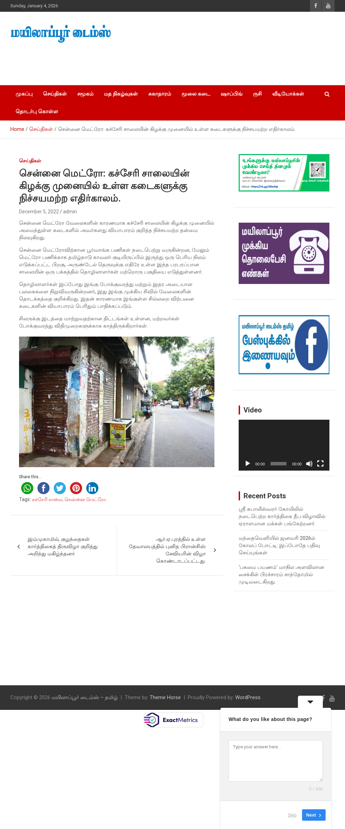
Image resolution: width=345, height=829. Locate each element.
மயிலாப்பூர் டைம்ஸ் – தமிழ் (85, 697)
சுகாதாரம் (159, 94)
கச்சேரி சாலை (47, 499)
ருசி (257, 94)
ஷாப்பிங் (231, 94)
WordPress (247, 697)
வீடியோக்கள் (288, 94)
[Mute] (309, 463)
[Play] (247, 463)
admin (70, 211)
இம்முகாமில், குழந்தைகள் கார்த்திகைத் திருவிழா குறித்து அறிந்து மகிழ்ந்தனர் (63, 546)
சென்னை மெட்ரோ (85, 499)
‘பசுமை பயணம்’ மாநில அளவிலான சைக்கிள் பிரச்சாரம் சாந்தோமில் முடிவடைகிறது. (281, 574)
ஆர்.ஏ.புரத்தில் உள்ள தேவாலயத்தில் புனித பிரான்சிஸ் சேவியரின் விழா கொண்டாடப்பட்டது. (167, 550)
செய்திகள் (55, 94)
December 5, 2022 (39, 211)
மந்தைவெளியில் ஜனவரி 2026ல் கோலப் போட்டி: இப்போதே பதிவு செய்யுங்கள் (279, 545)
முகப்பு (24, 94)
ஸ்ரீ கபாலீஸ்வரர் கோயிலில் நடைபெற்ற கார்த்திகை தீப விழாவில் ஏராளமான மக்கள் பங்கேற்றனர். (282, 516)
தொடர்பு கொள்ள (37, 111)
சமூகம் (85, 94)
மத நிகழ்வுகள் (121, 94)
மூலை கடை (196, 94)
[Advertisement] (131, 62)
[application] (284, 445)
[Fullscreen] (320, 463)
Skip (292, 815)
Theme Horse (165, 697)
